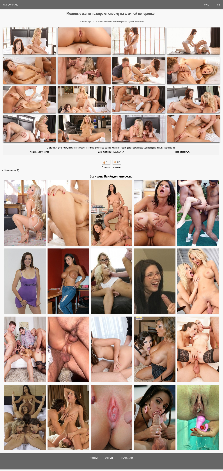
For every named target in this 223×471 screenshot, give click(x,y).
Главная (94, 458)
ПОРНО (206, 4)
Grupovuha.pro (10, 4)
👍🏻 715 (106, 162)
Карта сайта (127, 458)
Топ (218, 4)
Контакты (110, 458)
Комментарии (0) (11, 170)
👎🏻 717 (116, 162)
